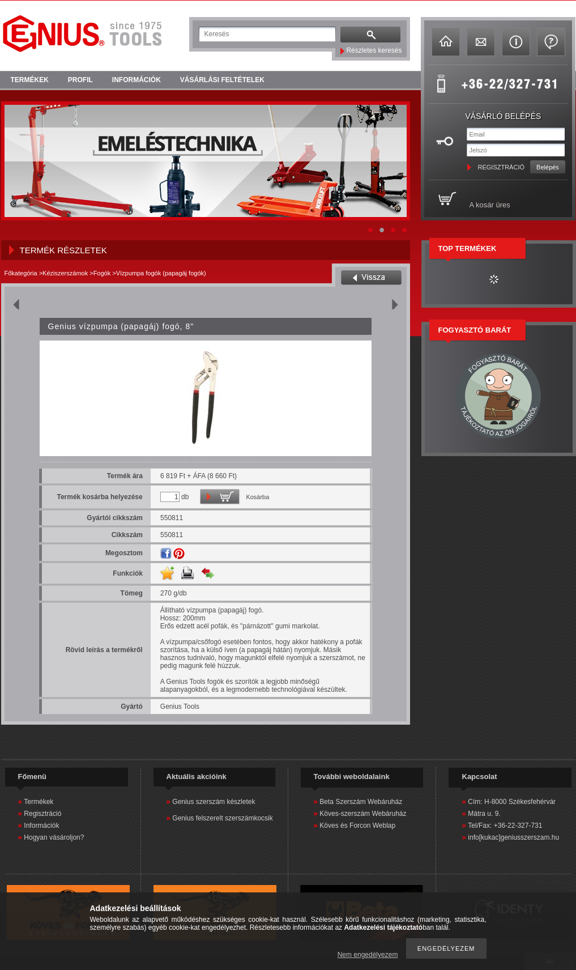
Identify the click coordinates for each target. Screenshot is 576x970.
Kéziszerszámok (65, 273)
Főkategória (21, 273)
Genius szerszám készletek (213, 802)
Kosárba (257, 496)
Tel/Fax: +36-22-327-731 (505, 825)
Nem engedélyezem (368, 955)
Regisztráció (42, 814)
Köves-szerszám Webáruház (362, 814)
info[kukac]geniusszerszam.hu (513, 837)
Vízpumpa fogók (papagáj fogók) (161, 273)
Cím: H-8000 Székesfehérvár (512, 802)
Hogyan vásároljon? (54, 837)
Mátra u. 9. (484, 814)
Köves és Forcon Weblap (357, 825)
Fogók (102, 273)
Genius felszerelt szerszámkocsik (222, 818)
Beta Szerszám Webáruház (360, 802)
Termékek (38, 802)
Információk (41, 825)
